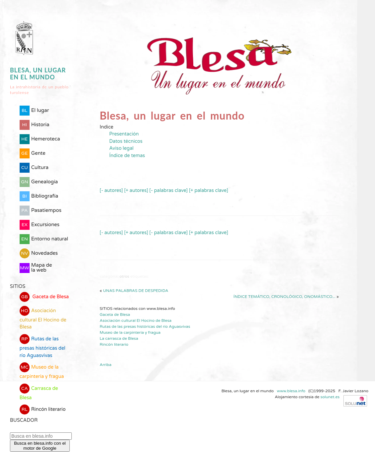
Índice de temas (127, 155)
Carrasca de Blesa (39, 392)
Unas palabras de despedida (135, 290)
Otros (124, 276)
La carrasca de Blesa (119, 338)
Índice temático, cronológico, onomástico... (284, 296)
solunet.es (330, 397)
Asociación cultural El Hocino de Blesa (43, 318)
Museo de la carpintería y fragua (42, 370)
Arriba (105, 364)
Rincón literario (43, 409)
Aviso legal (121, 148)
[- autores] (111, 190)
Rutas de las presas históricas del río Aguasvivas (42, 346)
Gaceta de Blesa (44, 297)
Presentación (124, 134)
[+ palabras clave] (208, 190)
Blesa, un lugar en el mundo (38, 73)
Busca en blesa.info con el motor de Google (40, 446)
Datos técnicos (125, 141)
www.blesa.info (291, 391)
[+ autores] (136, 190)
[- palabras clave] (168, 190)
